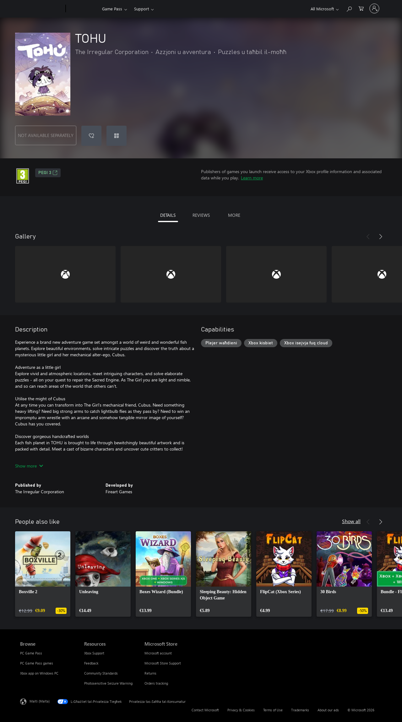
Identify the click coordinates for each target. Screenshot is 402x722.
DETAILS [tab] (168, 215)
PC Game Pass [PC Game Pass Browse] (31, 653)
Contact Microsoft (205, 710)
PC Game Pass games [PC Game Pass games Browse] (36, 663)
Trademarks (300, 710)
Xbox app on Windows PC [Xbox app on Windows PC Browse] (39, 673)
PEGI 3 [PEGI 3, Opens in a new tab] (47, 172)
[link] (42, 574)
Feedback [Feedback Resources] (91, 663)
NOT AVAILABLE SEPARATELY (45, 135)
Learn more (252, 178)
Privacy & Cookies (241, 710)
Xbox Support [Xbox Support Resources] (94, 653)
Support (141, 8)
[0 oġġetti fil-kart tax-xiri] (361, 8)
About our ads (328, 710)
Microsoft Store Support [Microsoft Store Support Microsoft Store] (162, 663)
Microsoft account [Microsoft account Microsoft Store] (158, 653)
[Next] (380, 236)
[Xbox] (83, 8)
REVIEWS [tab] (201, 215)
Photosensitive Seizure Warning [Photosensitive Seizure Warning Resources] (108, 683)
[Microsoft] (41, 8)
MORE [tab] (234, 215)
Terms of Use (273, 710)
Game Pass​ (112, 8)
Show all (351, 521)
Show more (29, 466)
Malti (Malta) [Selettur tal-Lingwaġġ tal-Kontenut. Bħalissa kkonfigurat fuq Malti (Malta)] (40, 701)
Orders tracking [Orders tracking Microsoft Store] (156, 683)
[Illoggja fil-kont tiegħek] (374, 8)
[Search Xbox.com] (349, 8)
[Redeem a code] (116, 136)
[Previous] (368, 236)
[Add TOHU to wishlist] (91, 136)
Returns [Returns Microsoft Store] (150, 673)
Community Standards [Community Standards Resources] (101, 673)
